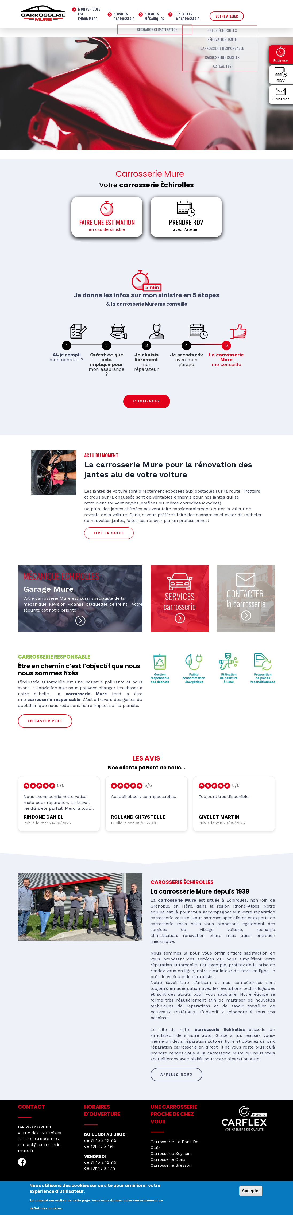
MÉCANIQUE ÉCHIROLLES (61, 576)
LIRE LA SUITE (109, 533)
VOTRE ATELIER (226, 16)
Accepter (251, 1191)
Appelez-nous (176, 1074)
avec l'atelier (186, 229)
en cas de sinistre (107, 229)
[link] (67, 345)
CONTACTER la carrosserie (245, 598)
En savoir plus (45, 721)
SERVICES (179, 596)
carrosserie (180, 606)
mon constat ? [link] (66, 357)
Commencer (146, 401)
